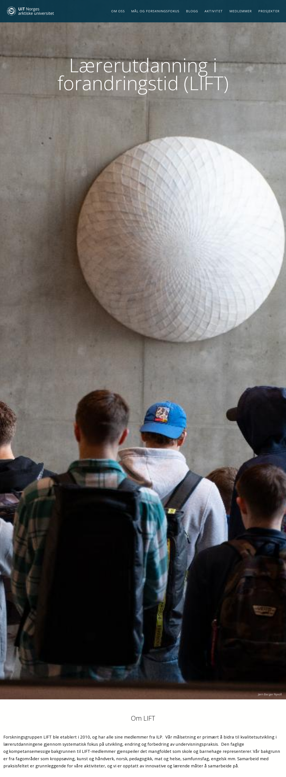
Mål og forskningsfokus (155, 13)
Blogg (192, 13)
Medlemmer (240, 13)
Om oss (118, 13)
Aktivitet (214, 13)
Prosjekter (269, 13)
